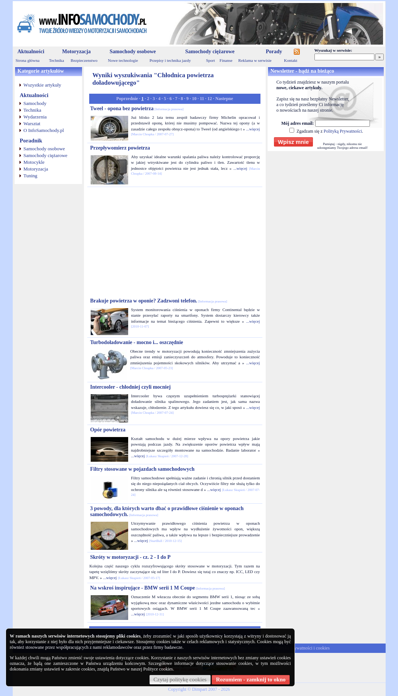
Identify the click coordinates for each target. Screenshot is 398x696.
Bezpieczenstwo (84, 60)
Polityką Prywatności (342, 131)
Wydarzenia (35, 117)
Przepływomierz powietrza (120, 148)
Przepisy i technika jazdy (170, 60)
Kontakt (290, 60)
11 (202, 98)
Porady (274, 51)
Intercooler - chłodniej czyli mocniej (130, 387)
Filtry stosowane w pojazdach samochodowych (142, 469)
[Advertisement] (175, 242)
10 (194, 98)
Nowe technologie (123, 60)
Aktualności (31, 51)
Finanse (226, 60)
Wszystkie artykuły (42, 85)
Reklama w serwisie (255, 60)
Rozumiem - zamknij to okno (251, 680)
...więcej (253, 129)
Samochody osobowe (132, 51)
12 (210, 98)
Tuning (30, 175)
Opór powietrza (108, 430)
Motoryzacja (76, 51)
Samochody (35, 103)
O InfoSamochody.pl (44, 130)
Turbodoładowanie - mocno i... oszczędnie (136, 342)
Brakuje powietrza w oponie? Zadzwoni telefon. (158, 301)
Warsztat (32, 123)
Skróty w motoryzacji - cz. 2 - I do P (130, 557)
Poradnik (31, 141)
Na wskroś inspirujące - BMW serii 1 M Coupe (157, 588)
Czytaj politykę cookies (180, 680)
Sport (210, 60)
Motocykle (34, 162)
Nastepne (224, 98)
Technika (56, 60)
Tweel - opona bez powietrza (137, 108)
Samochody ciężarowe (210, 51)
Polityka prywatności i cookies (302, 648)
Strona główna (28, 60)
